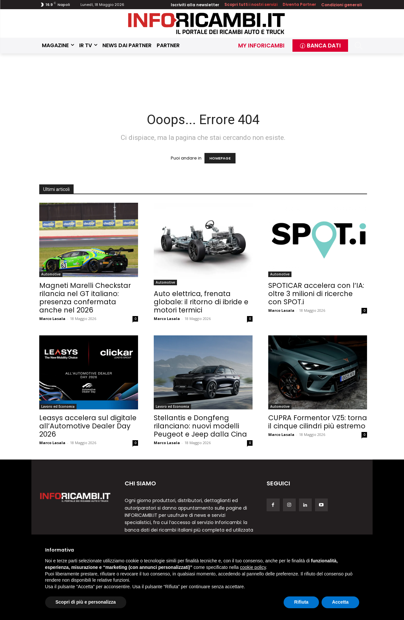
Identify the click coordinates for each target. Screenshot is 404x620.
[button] (358, 46)
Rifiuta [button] (301, 602)
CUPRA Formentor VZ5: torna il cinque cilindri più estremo (317, 422)
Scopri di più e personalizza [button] (86, 602)
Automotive (51, 274)
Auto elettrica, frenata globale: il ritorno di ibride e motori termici (201, 302)
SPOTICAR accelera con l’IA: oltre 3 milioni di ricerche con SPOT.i (316, 294)
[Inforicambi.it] (206, 23)
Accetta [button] (340, 602)
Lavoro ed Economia (58, 406)
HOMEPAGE (220, 158)
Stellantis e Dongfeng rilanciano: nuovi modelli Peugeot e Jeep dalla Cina (200, 426)
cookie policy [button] (253, 567)
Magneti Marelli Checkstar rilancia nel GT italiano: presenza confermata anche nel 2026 (85, 298)
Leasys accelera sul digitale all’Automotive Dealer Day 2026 (87, 426)
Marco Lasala (52, 318)
